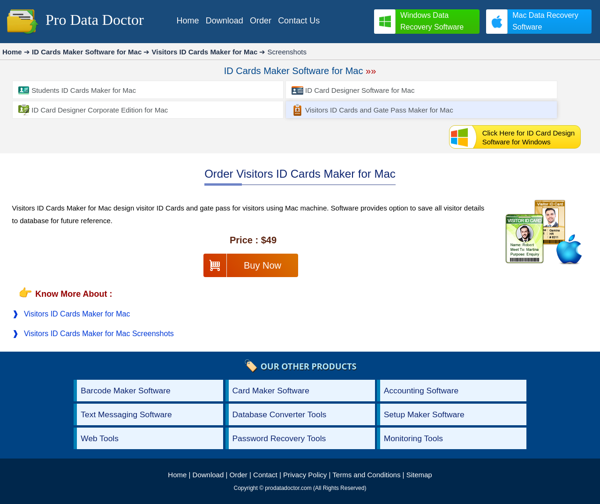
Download (208, 475)
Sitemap (419, 475)
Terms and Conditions (366, 475)
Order (239, 475)
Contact (265, 475)
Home (177, 475)
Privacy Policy (305, 475)
